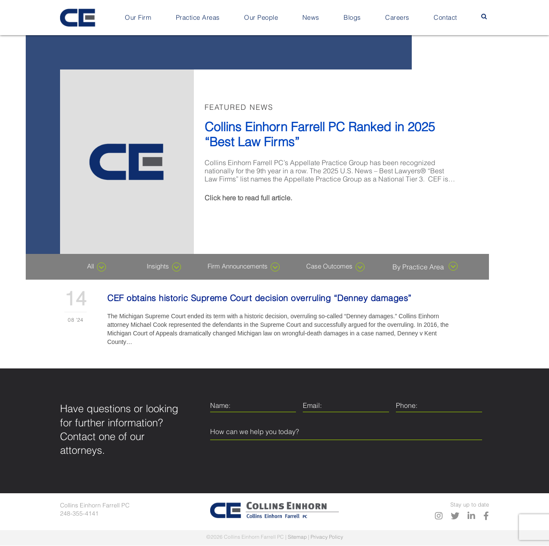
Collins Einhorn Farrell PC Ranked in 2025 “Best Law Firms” (320, 135)
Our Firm (138, 18)
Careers (397, 18)
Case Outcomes (335, 266)
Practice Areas (198, 18)
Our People (261, 18)
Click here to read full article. (248, 198)
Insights (164, 266)
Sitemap (297, 537)
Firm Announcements (244, 266)
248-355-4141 (79, 514)
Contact (445, 18)
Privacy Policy (327, 537)
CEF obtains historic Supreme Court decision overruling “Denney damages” (259, 299)
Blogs (352, 18)
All (96, 266)
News (311, 18)
